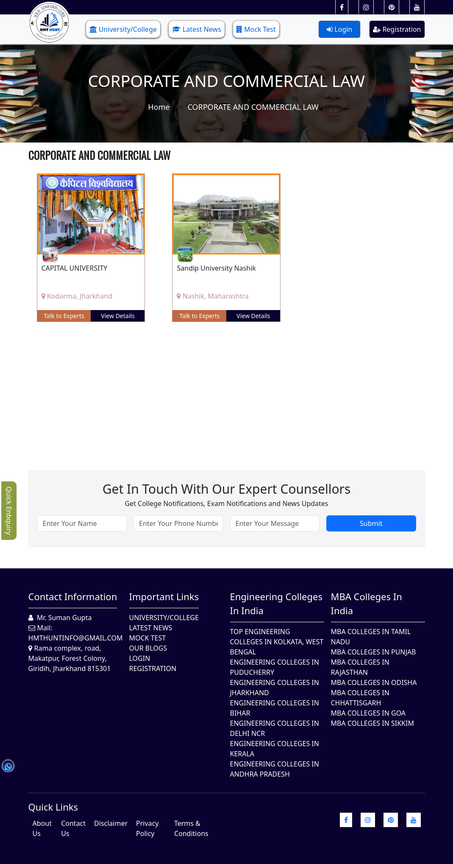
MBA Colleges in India (366, 603)
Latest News (196, 29)
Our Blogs (148, 648)
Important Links (164, 596)
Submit (371, 523)
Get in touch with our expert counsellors (227, 489)
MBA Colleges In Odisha (374, 682)
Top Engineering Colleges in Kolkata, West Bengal (277, 642)
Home (159, 107)
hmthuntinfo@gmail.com (75, 638)
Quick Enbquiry (9, 511)
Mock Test (256, 29)
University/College (123, 29)
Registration (397, 29)
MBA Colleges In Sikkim (372, 723)
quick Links (53, 806)
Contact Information (72, 596)
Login (339, 29)
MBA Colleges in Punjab (373, 652)
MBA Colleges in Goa (368, 713)
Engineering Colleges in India (276, 603)
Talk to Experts (64, 316)
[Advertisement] (226, 389)
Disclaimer (111, 823)
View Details (117, 316)
